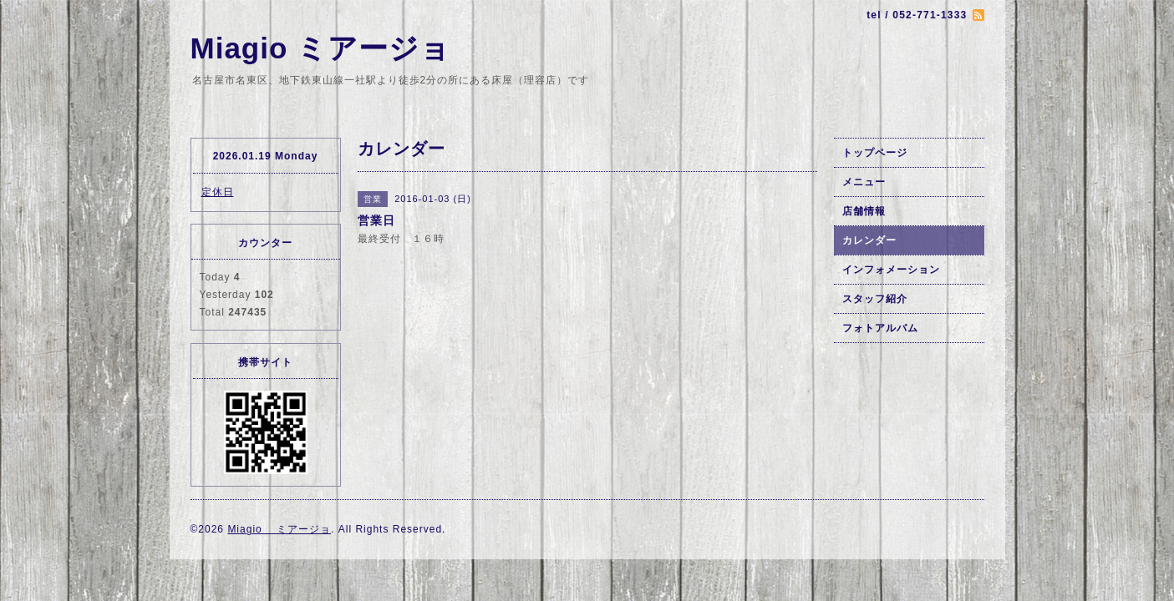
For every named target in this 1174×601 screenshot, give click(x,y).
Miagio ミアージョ (321, 48)
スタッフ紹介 (874, 299)
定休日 (217, 192)
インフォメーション (891, 269)
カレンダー (869, 240)
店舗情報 (864, 211)
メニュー (864, 182)
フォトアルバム (880, 328)
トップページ (874, 153)
